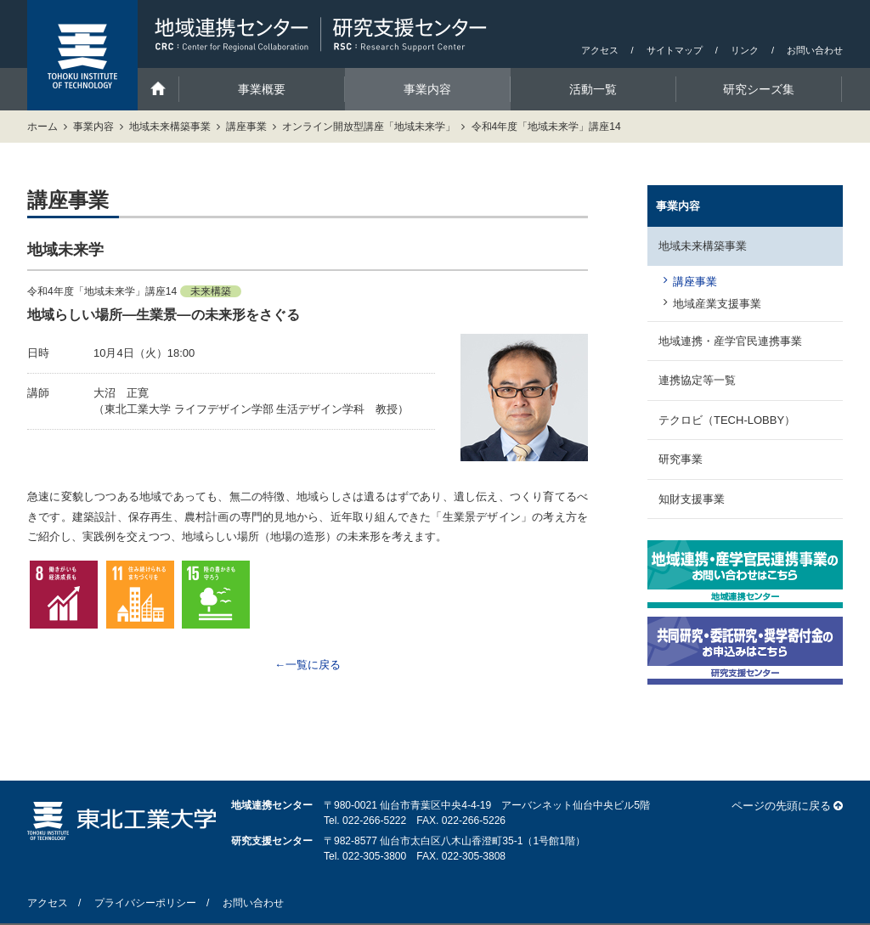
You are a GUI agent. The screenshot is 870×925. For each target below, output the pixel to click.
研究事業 (680, 459)
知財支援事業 (691, 499)
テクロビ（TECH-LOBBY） (726, 420)
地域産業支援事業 (717, 303)
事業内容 (93, 127)
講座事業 (246, 127)
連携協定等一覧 (697, 380)
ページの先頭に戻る (781, 805)
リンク (745, 50)
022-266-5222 (374, 820)
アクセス (600, 50)
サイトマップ (675, 50)
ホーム (42, 127)
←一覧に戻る (307, 664)
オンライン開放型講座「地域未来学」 (368, 127)
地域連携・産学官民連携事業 (730, 341)
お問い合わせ (815, 50)
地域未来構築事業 (170, 127)
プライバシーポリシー (145, 903)
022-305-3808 (474, 856)
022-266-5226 (474, 820)
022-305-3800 (374, 856)
